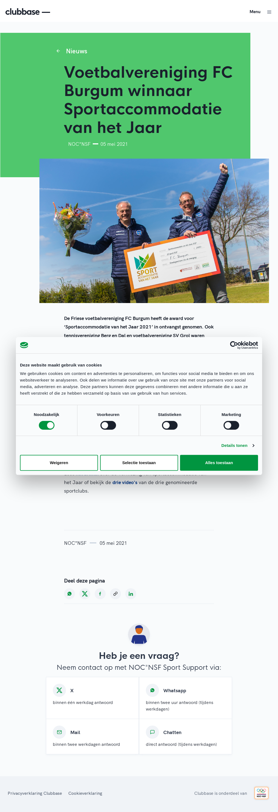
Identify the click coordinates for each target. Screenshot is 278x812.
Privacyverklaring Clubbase (35, 793)
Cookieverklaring (85, 793)
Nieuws (76, 51)
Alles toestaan (219, 462)
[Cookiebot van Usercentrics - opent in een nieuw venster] (234, 345)
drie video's (124, 482)
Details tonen (234, 445)
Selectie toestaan (139, 462)
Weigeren (59, 462)
